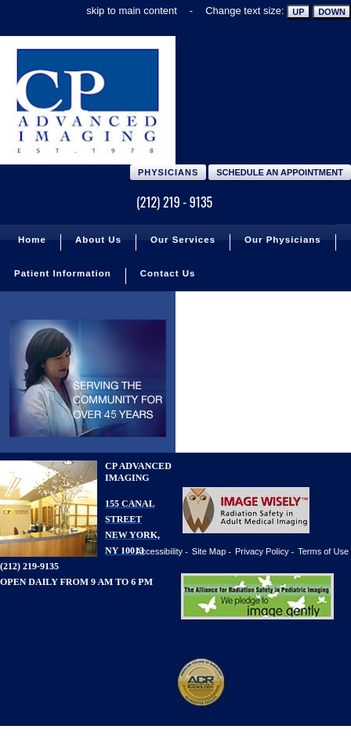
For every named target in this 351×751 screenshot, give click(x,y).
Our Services (182, 239)
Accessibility (159, 551)
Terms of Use (323, 551)
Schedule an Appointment (279, 172)
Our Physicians (282, 239)
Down (332, 11)
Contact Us (168, 273)
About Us (98, 239)
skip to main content (131, 10)
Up (298, 11)
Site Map (209, 551)
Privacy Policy (261, 551)
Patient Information (62, 273)
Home (32, 239)
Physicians (168, 172)
